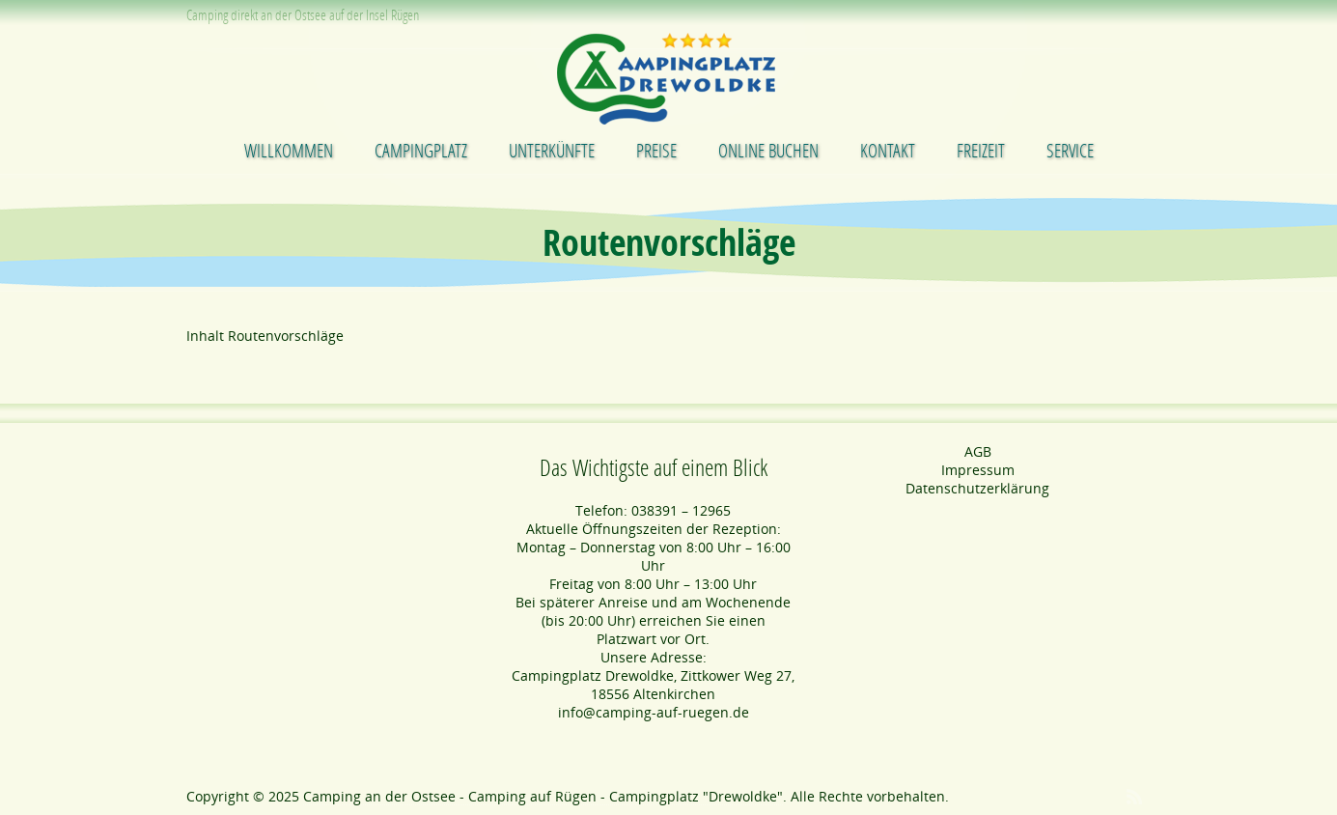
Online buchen (768, 150)
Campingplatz (421, 150)
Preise (656, 150)
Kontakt (887, 150)
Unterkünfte (552, 150)
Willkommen (288, 150)
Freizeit (981, 150)
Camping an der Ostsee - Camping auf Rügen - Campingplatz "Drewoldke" (543, 796)
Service (1070, 150)
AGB (977, 451)
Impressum (978, 470)
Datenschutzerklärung (977, 488)
